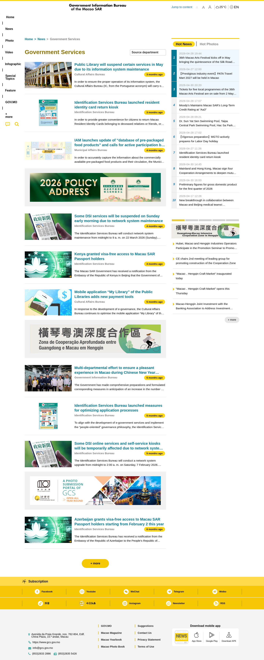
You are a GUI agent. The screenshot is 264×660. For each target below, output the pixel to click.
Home (29, 28)
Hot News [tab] (184, 33)
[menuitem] (47, 17)
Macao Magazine (111, 621)
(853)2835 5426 (67, 642)
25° (222, 7)
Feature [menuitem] (146, 17)
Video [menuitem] (79, 17)
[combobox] (148, 41)
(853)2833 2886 (41, 642)
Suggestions (145, 614)
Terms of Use (146, 635)
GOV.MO (106, 614)
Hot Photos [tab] (209, 33)
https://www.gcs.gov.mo (46, 631)
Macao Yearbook (111, 628)
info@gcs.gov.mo (43, 636)
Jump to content (181, 7)
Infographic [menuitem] (98, 17)
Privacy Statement (149, 628)
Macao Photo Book (113, 635)
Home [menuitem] (32, 17)
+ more (232, 308)
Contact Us (145, 621)
